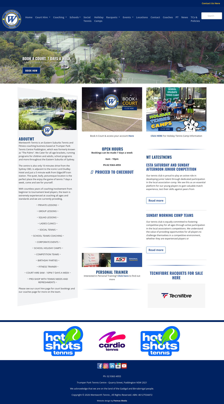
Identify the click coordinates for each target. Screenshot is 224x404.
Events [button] (127, 17)
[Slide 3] (112, 79)
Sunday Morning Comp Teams (169, 215)
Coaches (168, 17)
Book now (31, 70)
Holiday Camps (98, 19)
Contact (155, 17)
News (184, 17)
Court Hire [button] (41, 17)
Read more (156, 200)
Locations (142, 17)
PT (177, 17)
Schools (74, 17)
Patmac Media (120, 400)
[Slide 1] (99, 79)
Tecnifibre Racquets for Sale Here (176, 275)
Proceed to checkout (112, 172)
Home (28, 17)
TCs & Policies (195, 19)
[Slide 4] (118, 79)
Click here (123, 275)
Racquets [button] (112, 17)
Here (131, 135)
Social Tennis (87, 19)
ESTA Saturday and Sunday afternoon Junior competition (171, 167)
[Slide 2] (105, 79)
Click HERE (156, 135)
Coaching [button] (59, 17)
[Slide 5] (124, 79)
